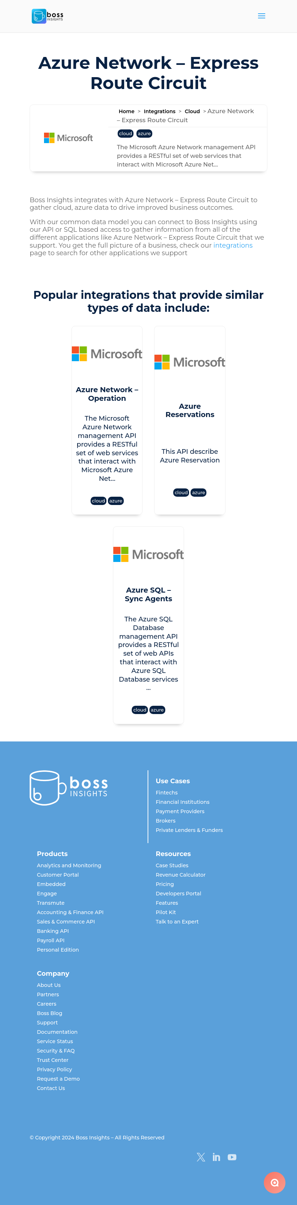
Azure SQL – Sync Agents (148, 594)
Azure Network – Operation (107, 394)
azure (144, 133)
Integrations (159, 111)
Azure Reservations (189, 410)
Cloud (192, 111)
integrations (233, 245)
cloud (125, 133)
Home (127, 111)
